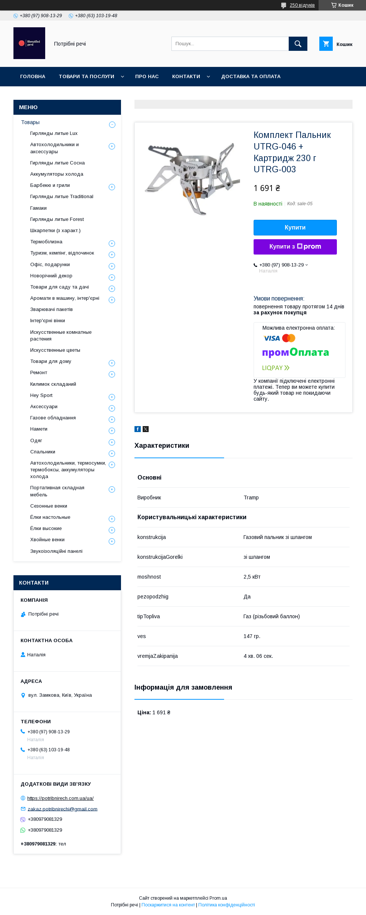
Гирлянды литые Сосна (57, 163)
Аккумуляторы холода (56, 174)
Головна (32, 76)
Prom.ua (218, 898)
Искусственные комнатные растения (61, 335)
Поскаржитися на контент (168, 905)
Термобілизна (46, 241)
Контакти (186, 76)
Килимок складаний (53, 384)
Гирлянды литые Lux (54, 133)
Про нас (147, 76)
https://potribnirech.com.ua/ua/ (60, 798)
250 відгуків (302, 5)
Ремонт (38, 372)
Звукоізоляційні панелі (56, 551)
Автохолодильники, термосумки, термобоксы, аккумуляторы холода (68, 469)
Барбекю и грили (50, 185)
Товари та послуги (86, 76)
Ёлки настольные (50, 517)
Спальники (42, 452)
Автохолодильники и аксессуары (54, 148)
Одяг (36, 440)
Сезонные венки (48, 506)
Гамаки (38, 208)
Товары (30, 122)
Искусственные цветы (55, 350)
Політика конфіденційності (226, 905)
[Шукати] (298, 44)
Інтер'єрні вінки (47, 320)
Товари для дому (50, 361)
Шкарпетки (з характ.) (55, 230)
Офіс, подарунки (50, 264)
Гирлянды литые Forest (57, 219)
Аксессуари (44, 406)
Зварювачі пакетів (51, 309)
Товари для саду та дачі (59, 287)
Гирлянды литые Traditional (61, 196)
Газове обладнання (53, 417)
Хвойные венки (47, 539)
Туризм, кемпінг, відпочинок (62, 253)
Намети (38, 429)
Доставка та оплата (250, 76)
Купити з (295, 246)
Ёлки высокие (46, 528)
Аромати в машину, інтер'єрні (64, 298)
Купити (295, 227)
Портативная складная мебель (57, 491)
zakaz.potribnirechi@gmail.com (62, 808)
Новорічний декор (51, 275)
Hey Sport (41, 395)
